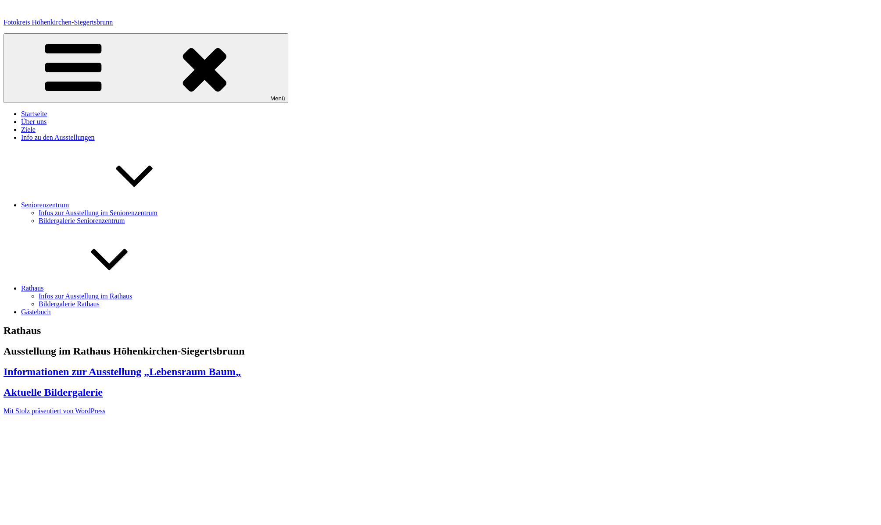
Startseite (34, 113)
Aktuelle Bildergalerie (53, 392)
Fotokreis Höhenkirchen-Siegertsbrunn (58, 22)
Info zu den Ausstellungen (58, 137)
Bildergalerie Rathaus (69, 304)
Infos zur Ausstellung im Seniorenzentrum (98, 212)
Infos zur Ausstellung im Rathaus (85, 296)
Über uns (34, 121)
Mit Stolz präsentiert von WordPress (54, 411)
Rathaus (98, 288)
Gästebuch (36, 312)
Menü (146, 68)
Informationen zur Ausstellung (72, 371)
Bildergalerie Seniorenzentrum (82, 220)
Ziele (28, 129)
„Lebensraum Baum (190, 371)
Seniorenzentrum (111, 205)
